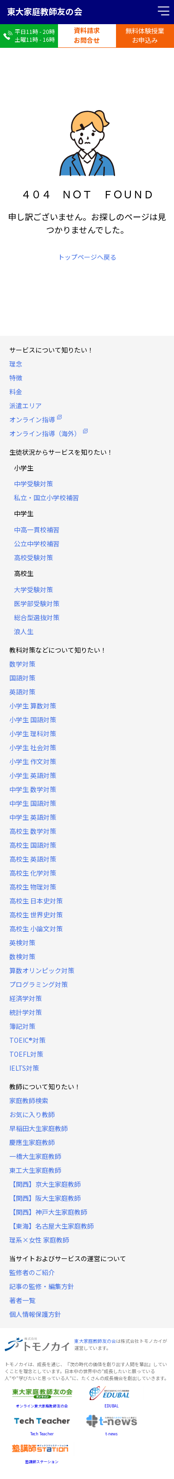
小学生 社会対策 (32, 747)
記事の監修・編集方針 (41, 1286)
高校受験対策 (33, 557)
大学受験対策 (33, 589)
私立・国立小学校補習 (46, 497)
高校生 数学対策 (32, 831)
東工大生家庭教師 (35, 1170)
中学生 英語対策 (32, 817)
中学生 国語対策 (32, 803)
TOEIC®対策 (27, 1040)
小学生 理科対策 (32, 733)
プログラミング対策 (38, 984)
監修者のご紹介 (32, 1272)
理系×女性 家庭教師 (39, 1239)
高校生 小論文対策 (36, 928)
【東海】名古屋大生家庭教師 (51, 1225)
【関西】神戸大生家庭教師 (48, 1212)
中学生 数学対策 (32, 789)
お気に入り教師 (32, 1114)
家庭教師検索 (28, 1100)
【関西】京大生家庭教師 (45, 1184)
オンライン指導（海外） (45, 433)
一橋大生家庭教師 (35, 1156)
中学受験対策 (33, 483)
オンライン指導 (32, 419)
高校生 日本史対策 (36, 900)
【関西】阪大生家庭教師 (45, 1198)
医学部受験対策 (36, 603)
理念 (15, 363)
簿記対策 (22, 1026)
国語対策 (22, 677)
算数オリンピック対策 (41, 970)
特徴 (15, 377)
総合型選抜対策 (36, 617)
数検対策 (22, 956)
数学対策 (22, 663)
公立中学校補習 (36, 543)
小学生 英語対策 (32, 775)
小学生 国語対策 (32, 719)
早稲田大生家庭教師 (38, 1128)
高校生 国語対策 (32, 845)
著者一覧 (22, 1300)
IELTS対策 (24, 1068)
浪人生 (23, 631)
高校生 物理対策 (32, 886)
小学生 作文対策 (32, 761)
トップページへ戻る (87, 257)
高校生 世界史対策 (36, 914)
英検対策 (22, 942)
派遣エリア (25, 405)
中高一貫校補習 (36, 529)
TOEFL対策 (26, 1054)
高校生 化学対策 (32, 872)
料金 (15, 391)
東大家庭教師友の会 (44, 11)
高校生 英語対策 (32, 859)
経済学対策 (25, 998)
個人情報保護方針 (35, 1314)
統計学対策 (25, 1012)
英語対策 (22, 691)
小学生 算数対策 (32, 705)
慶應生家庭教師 (32, 1142)
